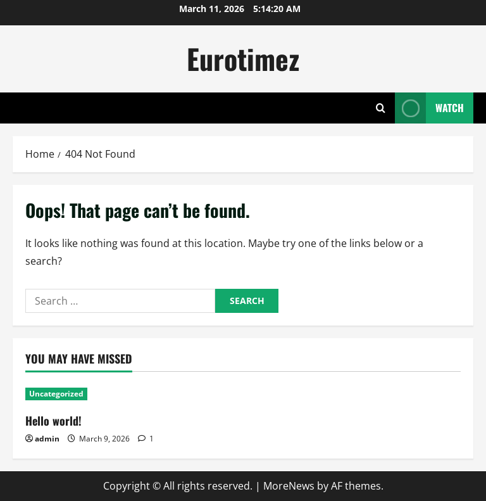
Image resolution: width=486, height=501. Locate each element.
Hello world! (53, 420)
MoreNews (289, 486)
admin (47, 438)
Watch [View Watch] (429, 108)
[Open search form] (380, 108)
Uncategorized (56, 393)
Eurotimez (243, 58)
